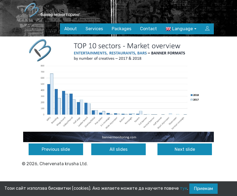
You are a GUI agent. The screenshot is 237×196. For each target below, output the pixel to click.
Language (179, 29)
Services (94, 28)
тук (183, 188)
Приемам (203, 188)
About (70, 28)
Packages (121, 28)
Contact (148, 28)
